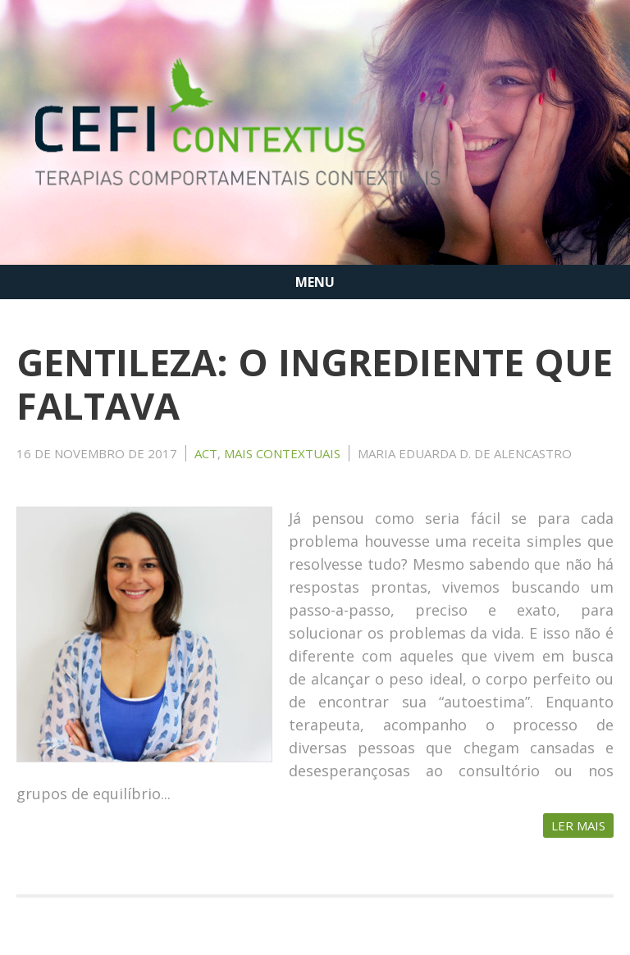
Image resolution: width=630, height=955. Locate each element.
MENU (315, 282)
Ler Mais (578, 825)
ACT (205, 453)
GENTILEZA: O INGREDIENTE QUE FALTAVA (314, 383)
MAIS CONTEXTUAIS (282, 453)
